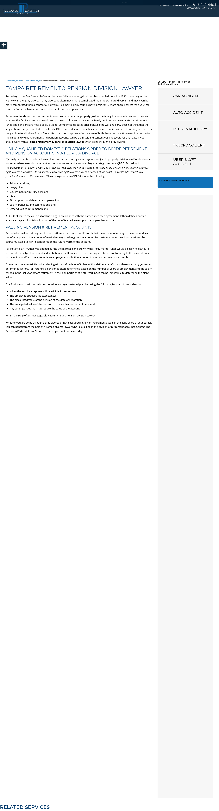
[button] (3, 45)
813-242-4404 (204, 4)
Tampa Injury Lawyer (14, 81)
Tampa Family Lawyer (32, 81)
